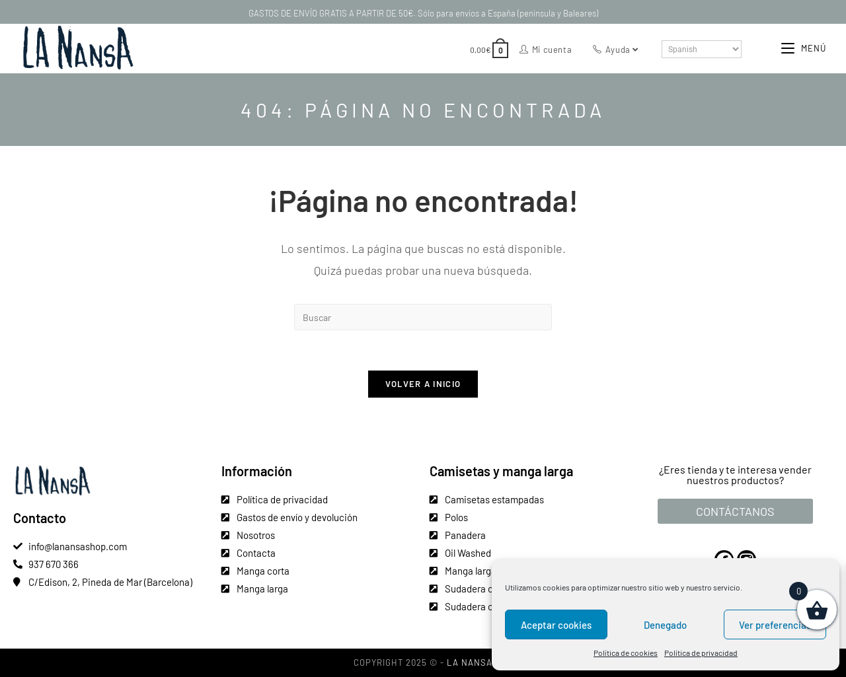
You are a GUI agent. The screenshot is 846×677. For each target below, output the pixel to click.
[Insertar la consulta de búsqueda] (423, 317)
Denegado (665, 625)
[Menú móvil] (803, 48)
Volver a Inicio (423, 383)
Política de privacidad (701, 652)
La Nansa (469, 662)
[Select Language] (702, 49)
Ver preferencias (775, 625)
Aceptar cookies (556, 625)
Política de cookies (626, 652)
